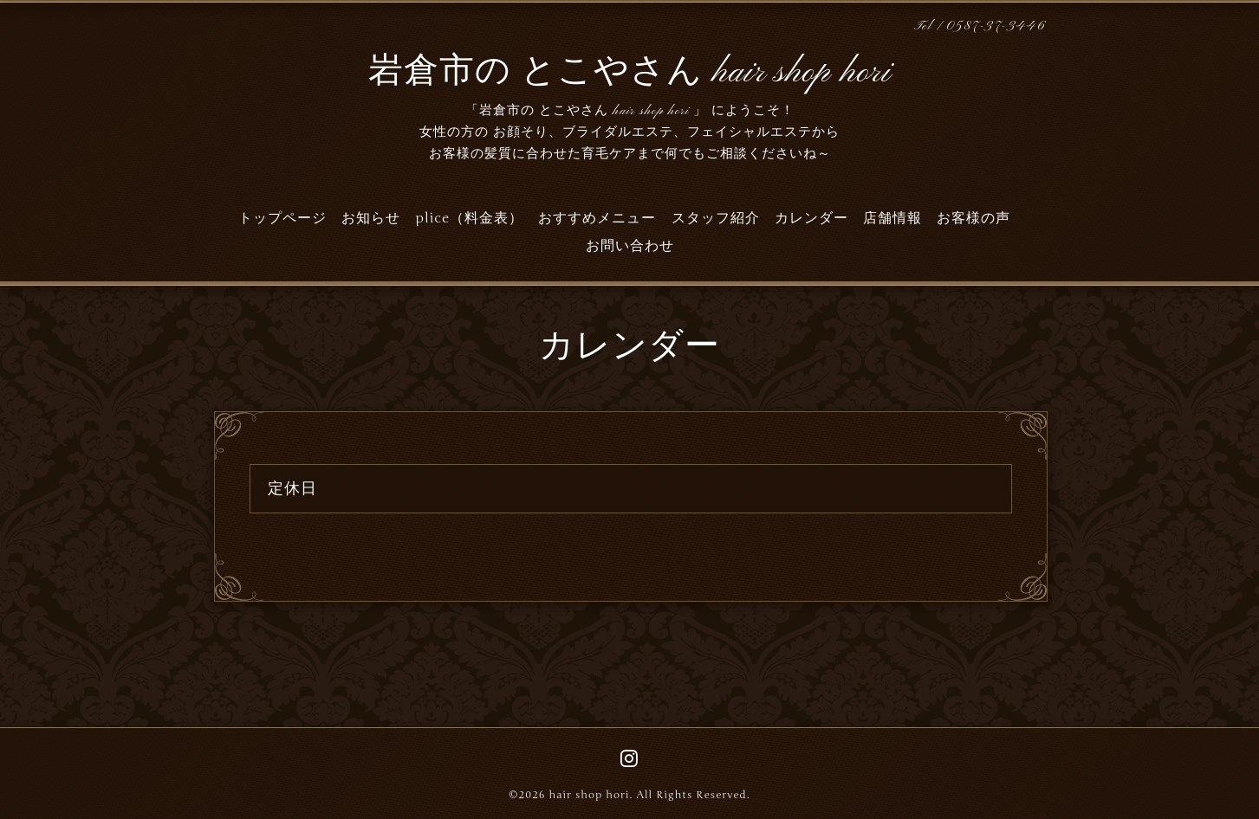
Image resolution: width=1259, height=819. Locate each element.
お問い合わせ (630, 246)
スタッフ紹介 (716, 218)
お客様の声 (973, 218)
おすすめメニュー (597, 218)
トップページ (282, 218)
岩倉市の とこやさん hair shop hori (630, 72)
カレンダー (811, 218)
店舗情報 (892, 218)
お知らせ (370, 218)
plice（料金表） (469, 218)
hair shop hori (588, 795)
